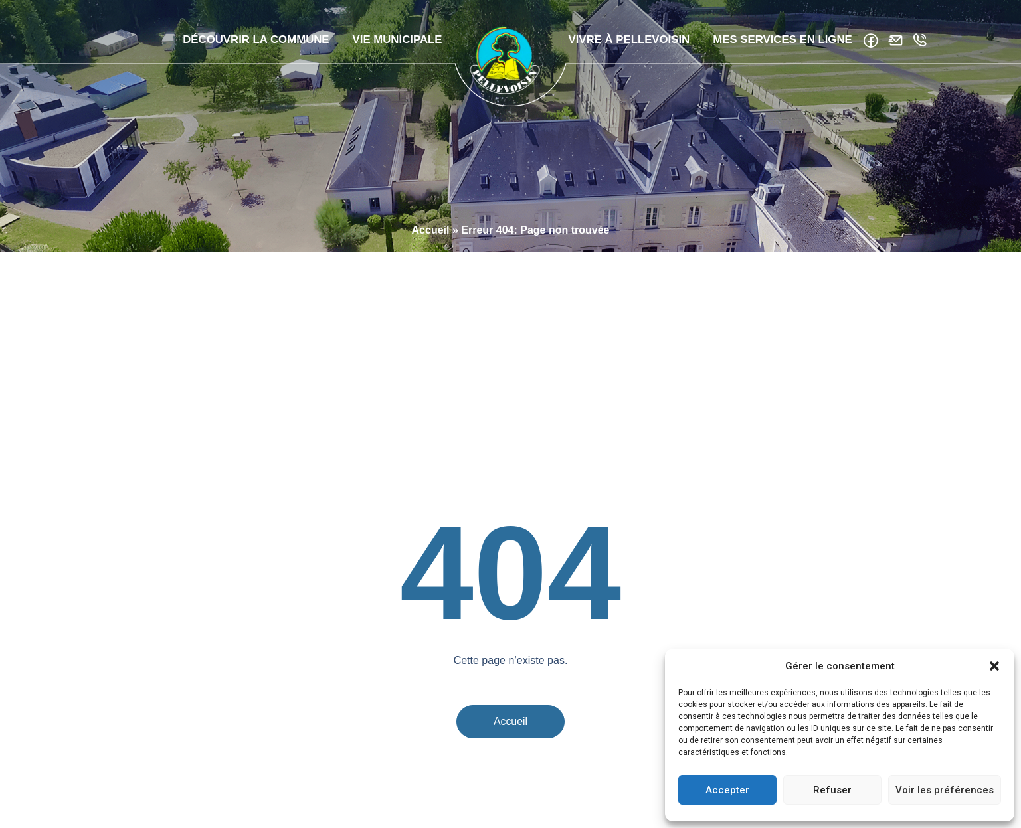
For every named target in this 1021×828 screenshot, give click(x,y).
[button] (994, 666)
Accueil (431, 309)
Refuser (832, 790)
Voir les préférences (944, 790)
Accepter (727, 790)
